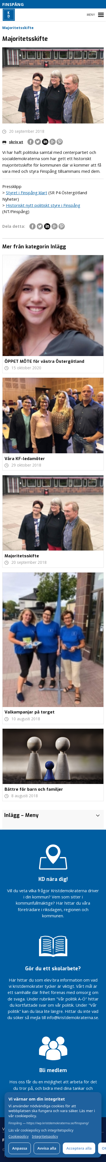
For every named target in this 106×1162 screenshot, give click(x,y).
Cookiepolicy (18, 1136)
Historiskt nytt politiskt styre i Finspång (43, 205)
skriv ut (12, 142)
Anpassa (19, 1148)
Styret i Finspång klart (26, 192)
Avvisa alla (46, 1148)
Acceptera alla (79, 1148)
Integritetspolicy (45, 1136)
